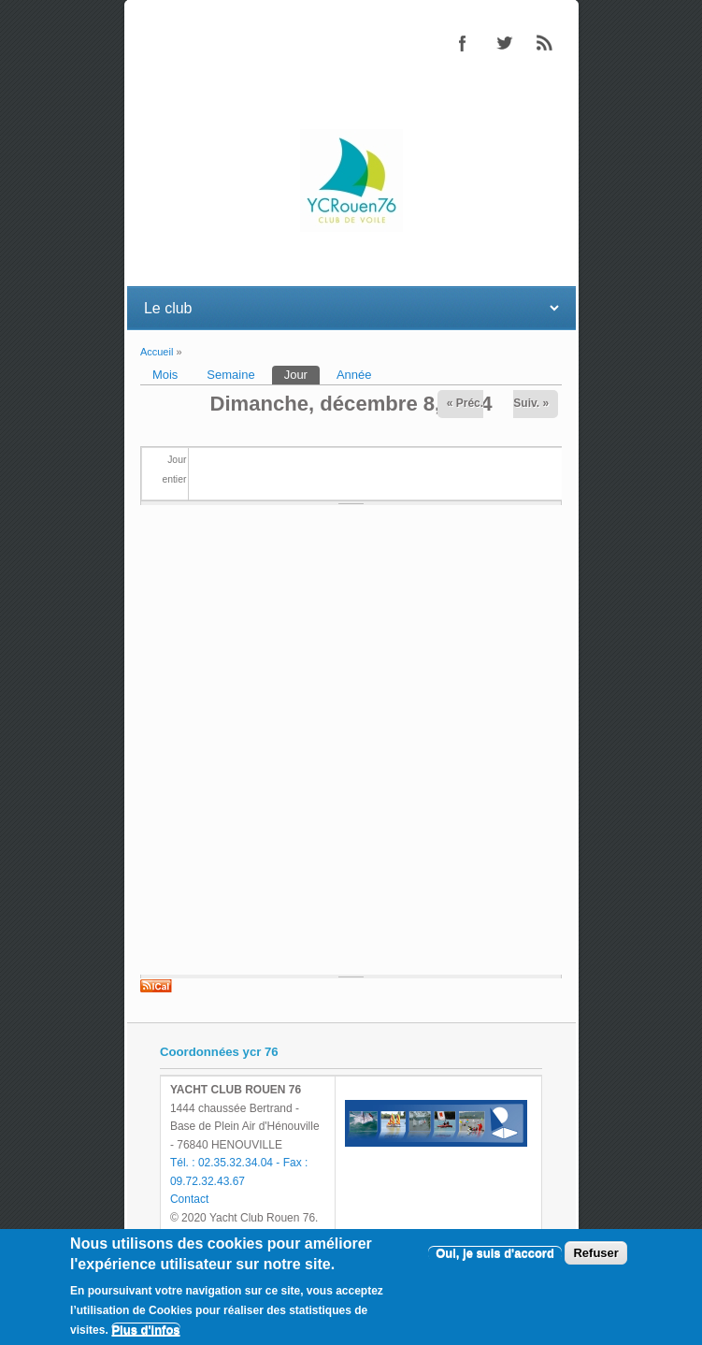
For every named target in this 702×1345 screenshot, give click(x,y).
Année (354, 375)
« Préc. (465, 403)
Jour (302, 374)
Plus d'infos (145, 1330)
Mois (165, 375)
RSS (545, 43)
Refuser (595, 1253)
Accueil (156, 351)
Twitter (504, 43)
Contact (189, 1199)
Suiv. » (531, 403)
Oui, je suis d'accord (495, 1253)
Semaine (230, 375)
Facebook (462, 43)
